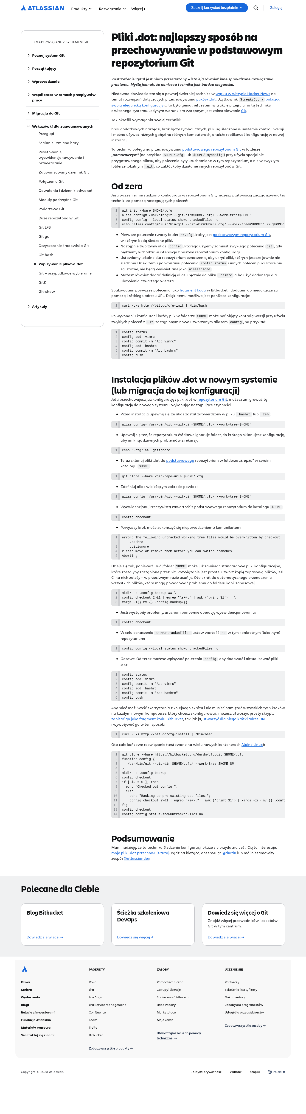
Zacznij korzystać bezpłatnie (216, 8)
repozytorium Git (212, 404)
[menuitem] (138, 8)
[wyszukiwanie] (256, 8)
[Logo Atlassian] (42, 8)
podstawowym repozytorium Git (241, 236)
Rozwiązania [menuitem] (112, 8)
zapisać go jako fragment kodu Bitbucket (147, 737)
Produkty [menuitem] (81, 8)
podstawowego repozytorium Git (211, 148)
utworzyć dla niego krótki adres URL (234, 737)
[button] (138, 8)
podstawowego (180, 466)
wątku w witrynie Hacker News (243, 93)
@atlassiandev (136, 886)
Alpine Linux (252, 763)
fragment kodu (193, 290)
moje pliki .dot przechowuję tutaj (140, 881)
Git (243, 110)
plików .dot (206, 99)
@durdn (229, 881)
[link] (276, 8)
